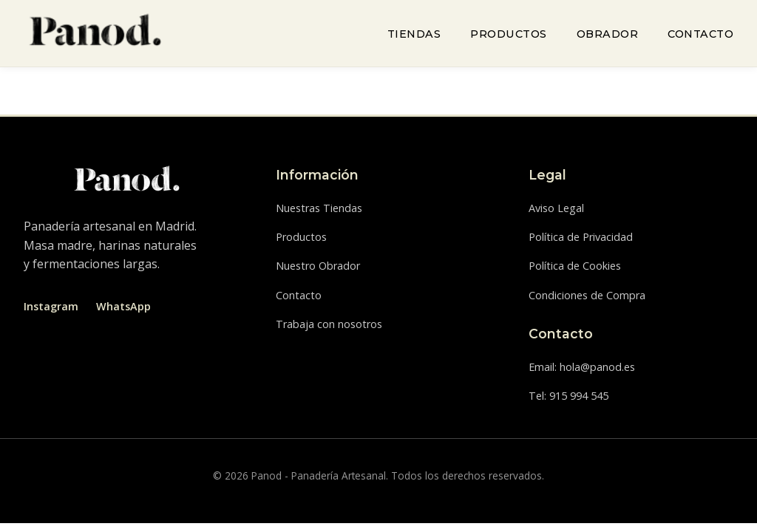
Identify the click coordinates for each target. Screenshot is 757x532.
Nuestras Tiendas (319, 208)
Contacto (700, 34)
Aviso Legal (556, 208)
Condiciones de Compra (587, 295)
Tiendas (414, 34)
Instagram (51, 306)
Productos (508, 34)
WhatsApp (123, 306)
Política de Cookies (575, 266)
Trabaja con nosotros (329, 324)
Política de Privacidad (581, 237)
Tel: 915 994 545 (568, 396)
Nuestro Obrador (318, 266)
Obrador (608, 34)
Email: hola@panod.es (582, 367)
